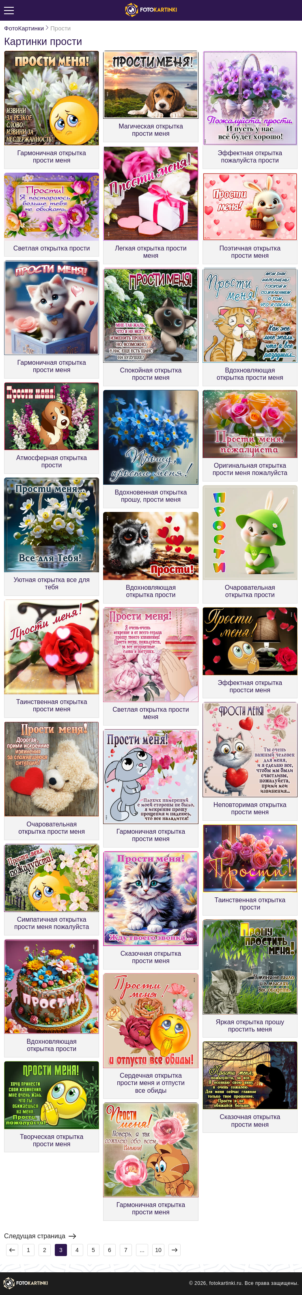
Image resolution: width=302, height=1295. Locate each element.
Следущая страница (40, 1236)
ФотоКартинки (24, 28)
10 (158, 1250)
